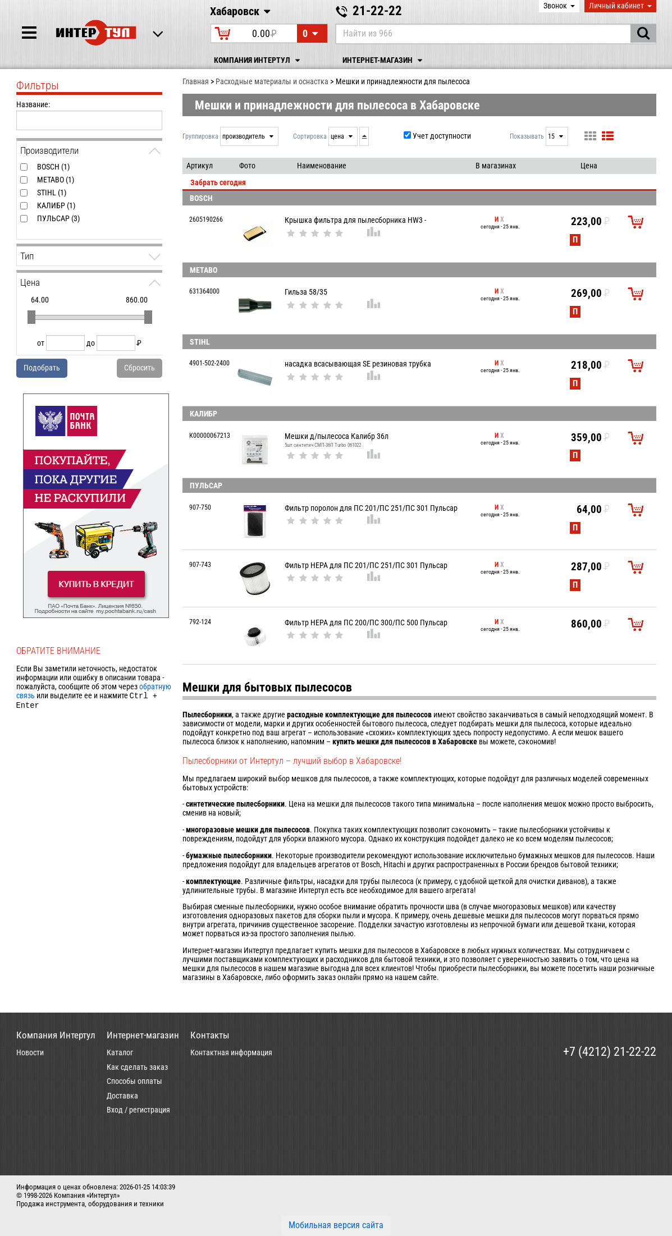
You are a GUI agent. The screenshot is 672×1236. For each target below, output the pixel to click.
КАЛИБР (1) (56, 205)
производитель (244, 136)
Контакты (210, 1035)
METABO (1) (55, 179)
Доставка (122, 1095)
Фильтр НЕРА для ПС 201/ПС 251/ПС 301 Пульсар (366, 565)
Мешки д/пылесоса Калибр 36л (336, 436)
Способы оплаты (134, 1081)
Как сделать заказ (137, 1067)
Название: (33, 104)
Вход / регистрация (138, 1109)
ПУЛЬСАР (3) (58, 218)
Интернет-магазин (384, 60)
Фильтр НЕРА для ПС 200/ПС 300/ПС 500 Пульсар (366, 622)
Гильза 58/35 (306, 291)
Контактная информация (231, 1052)
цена (338, 136)
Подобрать (42, 367)
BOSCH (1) (53, 166)
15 (552, 136)
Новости (30, 1052)
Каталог (120, 1052)
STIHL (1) (51, 192)
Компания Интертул (258, 60)
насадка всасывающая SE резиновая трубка (358, 363)
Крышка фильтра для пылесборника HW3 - (355, 220)
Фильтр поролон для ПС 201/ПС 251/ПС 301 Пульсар (371, 507)
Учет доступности (442, 135)
